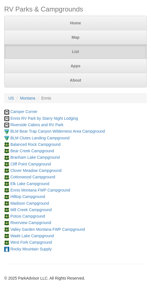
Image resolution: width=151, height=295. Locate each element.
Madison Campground (29, 203)
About (75, 80)
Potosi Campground (27, 216)
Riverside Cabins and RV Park (36, 125)
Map (75, 37)
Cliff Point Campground (30, 164)
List (75, 51)
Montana (27, 98)
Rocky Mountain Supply (31, 249)
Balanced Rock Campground (35, 144)
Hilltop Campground (27, 196)
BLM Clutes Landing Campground (40, 138)
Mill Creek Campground (31, 210)
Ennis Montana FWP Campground (40, 190)
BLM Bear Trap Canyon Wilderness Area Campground (57, 131)
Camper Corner (23, 111)
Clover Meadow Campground (35, 170)
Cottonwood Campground (32, 177)
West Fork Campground (31, 242)
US (11, 98)
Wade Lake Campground (32, 236)
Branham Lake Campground (35, 157)
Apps (76, 66)
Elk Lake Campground (29, 183)
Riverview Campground (30, 222)
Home (75, 23)
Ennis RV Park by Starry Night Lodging (44, 118)
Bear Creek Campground (32, 151)
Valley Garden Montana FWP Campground (47, 229)
